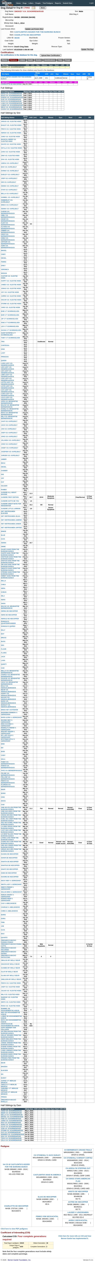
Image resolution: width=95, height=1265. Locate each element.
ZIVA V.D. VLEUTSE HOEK (10, 159)
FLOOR (3, 649)
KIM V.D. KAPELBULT (8, 182)
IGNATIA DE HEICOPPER (9, 862)
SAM (2, 668)
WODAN (4, 273)
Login (91, 3)
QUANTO (4, 937)
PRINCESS (5, 357)
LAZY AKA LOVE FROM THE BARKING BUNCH (11, 831)
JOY (2, 478)
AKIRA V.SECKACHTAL (78, 1220)
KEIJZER (4, 486)
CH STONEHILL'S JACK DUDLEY (47, 1155)
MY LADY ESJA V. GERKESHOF (7, 736)
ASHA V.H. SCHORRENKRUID (11, 1111)
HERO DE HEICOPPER (9, 615)
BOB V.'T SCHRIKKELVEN (10, 311)
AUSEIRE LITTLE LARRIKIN (10, 509)
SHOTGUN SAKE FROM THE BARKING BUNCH (11, 558)
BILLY (3, 630)
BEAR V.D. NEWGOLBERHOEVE (8, 691)
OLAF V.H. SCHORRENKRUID (11, 1126)
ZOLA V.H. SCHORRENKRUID (11, 1140)
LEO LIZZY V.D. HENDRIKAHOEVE (7, 368)
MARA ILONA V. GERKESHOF (11, 717)
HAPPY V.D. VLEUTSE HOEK (11, 281)
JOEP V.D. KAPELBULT (9, 178)
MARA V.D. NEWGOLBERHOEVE (8, 702)
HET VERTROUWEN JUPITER (11, 527)
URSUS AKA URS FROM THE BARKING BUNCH (11, 850)
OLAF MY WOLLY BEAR (9, 972)
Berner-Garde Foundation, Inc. (19, 1260)
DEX (2, 645)
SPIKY (3, 266)
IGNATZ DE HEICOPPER (9, 869)
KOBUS (3, 592)
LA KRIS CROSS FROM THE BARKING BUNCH (11, 827)
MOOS (3, 801)
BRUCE (3, 638)
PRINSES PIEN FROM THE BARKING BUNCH (10, 1059)
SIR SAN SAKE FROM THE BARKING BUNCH (10, 565)
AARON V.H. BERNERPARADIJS (8, 212)
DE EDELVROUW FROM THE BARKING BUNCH (11, 1032)
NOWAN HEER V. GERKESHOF (7, 899)
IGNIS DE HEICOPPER (9, 873)
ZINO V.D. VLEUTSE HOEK (10, 155)
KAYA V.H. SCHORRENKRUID (11, 101)
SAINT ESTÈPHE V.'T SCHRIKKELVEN (8, 334)
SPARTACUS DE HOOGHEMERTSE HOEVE (10, 1025)
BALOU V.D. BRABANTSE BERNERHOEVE (10, 406)
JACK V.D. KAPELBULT (9, 425)
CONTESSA (5, 345)
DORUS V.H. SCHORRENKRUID (12, 97)
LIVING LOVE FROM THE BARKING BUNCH (9, 839)
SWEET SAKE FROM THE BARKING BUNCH (10, 577)
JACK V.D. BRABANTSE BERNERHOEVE (9, 683)
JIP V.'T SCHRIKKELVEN (9, 319)
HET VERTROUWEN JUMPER (11, 520)
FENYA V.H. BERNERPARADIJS (8, 782)
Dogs (25, 3)
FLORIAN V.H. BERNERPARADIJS (8, 785)
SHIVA (3, 603)
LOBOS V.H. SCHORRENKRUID (12, 105)
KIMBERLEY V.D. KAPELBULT (7, 201)
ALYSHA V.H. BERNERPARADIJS (8, 227)
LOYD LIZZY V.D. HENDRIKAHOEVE (7, 387)
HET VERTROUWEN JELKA (10, 516)
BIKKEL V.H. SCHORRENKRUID (12, 1117)
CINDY (3, 254)
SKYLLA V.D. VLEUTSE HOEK (11, 148)
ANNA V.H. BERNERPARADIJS (8, 239)
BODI (3, 751)
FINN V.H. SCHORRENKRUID (11, 1119)
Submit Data (67, 3)
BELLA (3, 581)
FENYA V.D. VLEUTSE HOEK (11, 983)
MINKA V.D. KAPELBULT (9, 205)
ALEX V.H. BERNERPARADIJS (8, 224)
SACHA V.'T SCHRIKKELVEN (11, 330)
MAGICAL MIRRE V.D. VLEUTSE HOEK (8, 140)
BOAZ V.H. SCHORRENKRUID (11, 95)
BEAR (3, 1063)
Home (18, 3)
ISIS (2, 474)
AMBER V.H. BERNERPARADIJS (8, 231)
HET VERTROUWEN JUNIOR (11, 524)
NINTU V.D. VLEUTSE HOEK (11, 1002)
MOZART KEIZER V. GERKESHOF (8, 732)
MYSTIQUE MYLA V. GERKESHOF (8, 740)
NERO (3, 600)
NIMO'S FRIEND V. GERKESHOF (7, 888)
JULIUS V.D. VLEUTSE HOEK (11, 991)
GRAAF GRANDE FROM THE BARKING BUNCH (11, 1036)
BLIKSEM (4, 1070)
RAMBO (4, 490)
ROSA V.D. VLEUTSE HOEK (10, 1006)
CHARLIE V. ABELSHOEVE (10, 907)
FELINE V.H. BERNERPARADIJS (8, 774)
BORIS (3, 915)
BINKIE (3, 531)
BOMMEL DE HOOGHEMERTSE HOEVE (10, 1009)
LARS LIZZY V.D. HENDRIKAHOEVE (7, 364)
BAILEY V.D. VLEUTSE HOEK (11, 125)
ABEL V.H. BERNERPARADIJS (8, 216)
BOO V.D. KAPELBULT (9, 167)
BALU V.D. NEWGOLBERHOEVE (8, 687)
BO (2, 748)
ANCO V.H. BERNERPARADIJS (8, 235)
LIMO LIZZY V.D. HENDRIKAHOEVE (7, 376)
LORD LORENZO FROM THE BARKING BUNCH (11, 1051)
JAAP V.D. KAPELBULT (9, 421)
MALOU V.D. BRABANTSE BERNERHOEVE (10, 607)
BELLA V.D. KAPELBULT (9, 193)
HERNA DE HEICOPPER (9, 611)
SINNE (3, 546)
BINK (3, 744)
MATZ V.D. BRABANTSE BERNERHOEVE (9, 413)
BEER (3, 789)
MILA (3, 596)
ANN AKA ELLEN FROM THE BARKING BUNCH (11, 808)
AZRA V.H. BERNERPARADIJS (8, 246)
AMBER (3, 459)
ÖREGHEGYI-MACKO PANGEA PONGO (8, 941)
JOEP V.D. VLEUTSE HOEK (10, 987)
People (38, 3)
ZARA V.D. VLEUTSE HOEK (10, 152)
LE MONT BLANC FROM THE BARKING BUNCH (11, 835)
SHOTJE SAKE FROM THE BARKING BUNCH (10, 562)
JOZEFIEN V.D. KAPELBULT (11, 452)
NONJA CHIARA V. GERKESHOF (7, 896)
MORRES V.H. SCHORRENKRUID (12, 1134)
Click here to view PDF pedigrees (14, 1229)
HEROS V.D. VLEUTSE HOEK (11, 133)
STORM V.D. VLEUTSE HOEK (11, 304)
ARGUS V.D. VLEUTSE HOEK (11, 121)
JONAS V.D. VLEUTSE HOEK (11, 288)
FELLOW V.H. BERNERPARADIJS (8, 778)
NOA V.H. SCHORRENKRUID (11, 1136)
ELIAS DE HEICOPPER (47, 1197)
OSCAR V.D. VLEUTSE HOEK (11, 300)
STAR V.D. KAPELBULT (9, 190)
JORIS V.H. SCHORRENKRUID (11, 1121)
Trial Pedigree (48, 3)
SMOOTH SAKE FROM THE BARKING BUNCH (10, 569)
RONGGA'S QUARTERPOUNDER (8, 622)
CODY (3, 755)
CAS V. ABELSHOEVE (8, 903)
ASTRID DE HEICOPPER (78, 1202)
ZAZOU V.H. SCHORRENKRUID (12, 109)
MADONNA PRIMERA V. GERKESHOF (9, 713)
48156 (17, 38)
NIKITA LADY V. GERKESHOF (11, 884)
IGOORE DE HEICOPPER (9, 877)
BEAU (3, 463)
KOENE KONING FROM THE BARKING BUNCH (11, 1047)
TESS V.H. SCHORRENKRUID (11, 1138)
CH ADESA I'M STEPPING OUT (78, 1168)
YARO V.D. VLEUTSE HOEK (10, 307)
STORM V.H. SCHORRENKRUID (12, 1130)
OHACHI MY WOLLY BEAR (10, 964)
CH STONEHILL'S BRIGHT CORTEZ (78, 1158)
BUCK (3, 641)
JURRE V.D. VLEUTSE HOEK (11, 296)
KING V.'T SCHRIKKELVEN (10, 323)
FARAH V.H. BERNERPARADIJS (8, 766)
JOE (2, 926)
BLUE (3, 535)
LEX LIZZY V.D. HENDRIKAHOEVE (7, 372)
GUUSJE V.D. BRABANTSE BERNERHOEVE (10, 679)
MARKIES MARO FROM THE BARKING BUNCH (11, 1055)
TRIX (2, 341)
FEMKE (3, 262)
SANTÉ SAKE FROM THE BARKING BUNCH (10, 554)
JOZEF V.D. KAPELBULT (9, 448)
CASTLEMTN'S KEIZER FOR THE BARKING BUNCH (37, 32)
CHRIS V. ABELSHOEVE (9, 911)
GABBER (4, 471)
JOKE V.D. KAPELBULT (9, 436)
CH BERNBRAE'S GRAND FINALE (78, 1150)
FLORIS (3, 653)
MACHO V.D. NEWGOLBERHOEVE (8, 698)
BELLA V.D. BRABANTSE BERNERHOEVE (10, 672)
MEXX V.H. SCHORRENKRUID (11, 107)
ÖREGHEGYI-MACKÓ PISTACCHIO (8, 956)
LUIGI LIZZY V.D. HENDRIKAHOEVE (7, 394)
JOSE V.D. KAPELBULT (9, 444)
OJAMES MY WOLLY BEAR (10, 968)
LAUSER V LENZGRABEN (78, 1212)
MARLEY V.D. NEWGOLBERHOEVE (8, 706)
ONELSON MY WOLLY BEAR (11, 979)
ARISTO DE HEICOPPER (78, 1192)
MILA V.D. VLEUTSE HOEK (10, 994)
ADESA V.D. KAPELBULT (9, 163)
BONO (3, 793)
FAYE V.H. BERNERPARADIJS (11, 770)
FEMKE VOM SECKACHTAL (47, 1216)
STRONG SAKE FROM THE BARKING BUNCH (10, 573)
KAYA (3, 539)
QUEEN (3, 360)
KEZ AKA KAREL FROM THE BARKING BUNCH (11, 823)
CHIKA (3, 584)
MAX (2, 934)
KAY (2, 482)
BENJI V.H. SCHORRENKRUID (11, 93)
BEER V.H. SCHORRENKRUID (11, 1113)
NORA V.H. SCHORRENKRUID (11, 1125)
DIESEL (3, 258)
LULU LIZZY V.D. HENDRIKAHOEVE (7, 398)
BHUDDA (4, 1066)
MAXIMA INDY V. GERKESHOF (7, 721)
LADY (3, 353)
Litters (31, 3)
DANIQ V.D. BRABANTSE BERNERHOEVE (10, 410)
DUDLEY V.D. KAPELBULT (10, 174)
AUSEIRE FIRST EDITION (10, 497)
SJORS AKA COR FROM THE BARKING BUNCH (11, 842)
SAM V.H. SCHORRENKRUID (11, 1128)
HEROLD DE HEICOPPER (10, 619)
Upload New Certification (50, 55)
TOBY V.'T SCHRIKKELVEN (10, 338)
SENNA (3, 543)
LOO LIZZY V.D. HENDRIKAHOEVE (7, 379)
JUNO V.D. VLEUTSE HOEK (10, 137)
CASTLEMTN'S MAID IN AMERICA (47, 1175)
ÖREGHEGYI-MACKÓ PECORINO (8, 949)
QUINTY (4, 664)
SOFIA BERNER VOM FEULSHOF (8, 1028)
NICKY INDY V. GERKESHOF (11, 880)
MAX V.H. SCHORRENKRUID (11, 1123)
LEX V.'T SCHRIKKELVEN (10, 326)
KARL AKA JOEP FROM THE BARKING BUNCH (11, 820)
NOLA (3, 759)
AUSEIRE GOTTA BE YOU (10, 501)
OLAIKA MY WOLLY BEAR (10, 975)
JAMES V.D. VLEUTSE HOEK (11, 285)
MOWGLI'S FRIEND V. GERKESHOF (8, 729)
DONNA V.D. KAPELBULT (10, 171)
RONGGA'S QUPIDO (8, 626)
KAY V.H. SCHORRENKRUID (11, 1132)
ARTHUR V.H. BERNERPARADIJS (8, 243)
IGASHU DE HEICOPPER (9, 854)
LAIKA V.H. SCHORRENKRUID (11, 103)
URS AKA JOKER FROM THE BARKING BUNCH (11, 846)
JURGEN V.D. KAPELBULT (10, 455)
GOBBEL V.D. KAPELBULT (10, 197)
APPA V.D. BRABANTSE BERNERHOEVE (9, 402)
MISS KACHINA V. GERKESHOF (7, 725)
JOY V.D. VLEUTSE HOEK (10, 292)
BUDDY (3, 1078)
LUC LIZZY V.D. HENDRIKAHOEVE (7, 391)
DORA (3, 918)
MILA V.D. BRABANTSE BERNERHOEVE (9, 417)
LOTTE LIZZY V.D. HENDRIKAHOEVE (7, 383)
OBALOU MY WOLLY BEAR (10, 960)
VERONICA (5, 269)
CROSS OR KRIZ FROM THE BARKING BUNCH (11, 816)
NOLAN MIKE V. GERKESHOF (11, 892)
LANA (3, 660)
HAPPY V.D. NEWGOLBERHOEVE (8, 694)
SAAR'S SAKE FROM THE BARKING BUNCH (10, 550)
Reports (58, 3)
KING (3, 349)
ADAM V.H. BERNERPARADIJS (8, 220)
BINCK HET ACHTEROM (9, 710)
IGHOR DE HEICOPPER (9, 858)
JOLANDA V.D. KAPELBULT (10, 440)
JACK (3, 657)
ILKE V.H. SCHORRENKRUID (11, 99)
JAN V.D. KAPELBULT (8, 429)
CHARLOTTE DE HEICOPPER (27, 35)
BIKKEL (4, 250)
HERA (3, 588)
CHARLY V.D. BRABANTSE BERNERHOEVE (10, 675)
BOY (2, 634)
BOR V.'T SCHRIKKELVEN (10, 315)
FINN (3, 922)
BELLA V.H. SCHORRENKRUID (11, 1115)
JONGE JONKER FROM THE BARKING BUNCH (11, 1044)
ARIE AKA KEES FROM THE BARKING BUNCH (11, 812)
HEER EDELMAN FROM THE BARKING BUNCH (11, 1040)
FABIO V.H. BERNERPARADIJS (8, 763)
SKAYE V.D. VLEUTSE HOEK (11, 144)
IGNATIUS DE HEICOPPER (10, 865)
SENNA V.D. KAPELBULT (9, 186)
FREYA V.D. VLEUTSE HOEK (11, 129)
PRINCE (4, 1097)
